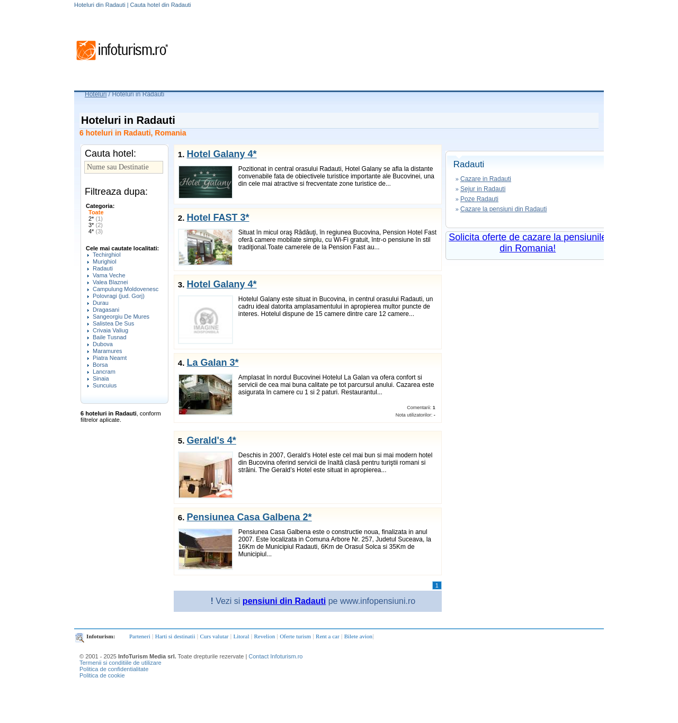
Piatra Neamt (110, 358)
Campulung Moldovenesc (125, 289)
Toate (96, 212)
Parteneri (139, 636)
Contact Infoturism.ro (275, 656)
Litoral (241, 636)
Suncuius (105, 385)
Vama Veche (109, 275)
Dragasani (106, 309)
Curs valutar (214, 636)
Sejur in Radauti (482, 189)
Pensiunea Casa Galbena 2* (248, 517)
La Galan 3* (212, 362)
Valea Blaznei (110, 282)
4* (95, 231)
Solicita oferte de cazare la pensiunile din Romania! (527, 243)
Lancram (104, 371)
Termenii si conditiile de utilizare (120, 662)
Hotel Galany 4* (221, 154)
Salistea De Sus (113, 323)
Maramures (107, 351)
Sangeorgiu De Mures (121, 316)
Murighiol (105, 261)
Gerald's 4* (211, 440)
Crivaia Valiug (110, 330)
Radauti (103, 268)
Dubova (103, 344)
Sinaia (101, 378)
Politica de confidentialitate (113, 669)
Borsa (100, 365)
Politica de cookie (102, 675)
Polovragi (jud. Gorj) (119, 296)
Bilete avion (358, 636)
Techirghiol (107, 254)
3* (95, 225)
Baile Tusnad (110, 337)
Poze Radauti (479, 199)
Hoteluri (95, 94)
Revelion (264, 636)
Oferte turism (295, 636)
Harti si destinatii (175, 636)
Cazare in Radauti (485, 179)
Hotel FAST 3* (217, 217)
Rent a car (328, 636)
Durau (101, 303)
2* (95, 218)
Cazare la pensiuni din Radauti (503, 209)
